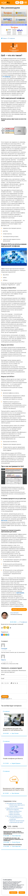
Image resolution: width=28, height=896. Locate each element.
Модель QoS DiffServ (14, 814)
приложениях (20, 593)
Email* (2, 678)
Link (15, 683)
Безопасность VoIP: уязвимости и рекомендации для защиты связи (13, 789)
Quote (11, 683)
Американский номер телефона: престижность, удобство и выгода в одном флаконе (13, 833)
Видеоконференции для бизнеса (12, 844)
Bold (2, 683)
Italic (4, 683)
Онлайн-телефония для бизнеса (13, 758)
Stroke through (8, 683)
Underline (6, 683)
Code (13, 683)
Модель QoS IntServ (14, 813)
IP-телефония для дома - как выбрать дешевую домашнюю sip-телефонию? (13, 839)
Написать (4, 696)
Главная (5, 38)
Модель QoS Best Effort (15, 811)
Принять (22, 892)
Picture (17, 683)
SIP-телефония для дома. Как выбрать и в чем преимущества (13, 729)
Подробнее (13, 892)
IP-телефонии (6, 76)
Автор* (3, 674)
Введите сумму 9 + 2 (6, 698)
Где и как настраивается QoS (14, 816)
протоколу (4, 520)
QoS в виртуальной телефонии (14, 803)
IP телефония (11, 38)
